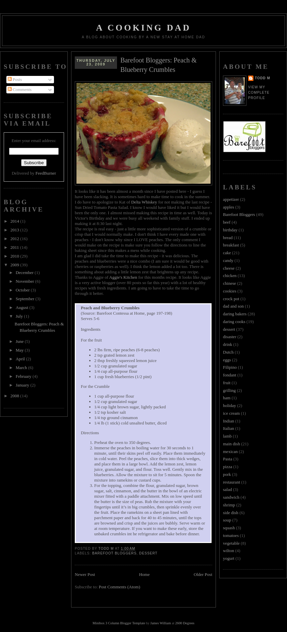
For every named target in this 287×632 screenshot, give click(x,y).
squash (229, 527)
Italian (228, 428)
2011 (15, 247)
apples (228, 207)
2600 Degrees (184, 623)
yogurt (228, 558)
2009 (15, 264)
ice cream (231, 413)
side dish (230, 512)
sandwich (231, 497)
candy (228, 260)
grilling (229, 390)
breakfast (231, 244)
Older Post (203, 574)
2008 (15, 395)
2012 (15, 238)
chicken (229, 275)
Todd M (262, 78)
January (23, 385)
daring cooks (234, 321)
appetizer (231, 199)
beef (226, 222)
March (22, 367)
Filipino (230, 367)
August (23, 307)
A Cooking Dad (143, 28)
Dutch (228, 352)
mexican (230, 451)
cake (227, 252)
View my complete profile (259, 92)
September (26, 298)
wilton (228, 550)
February (24, 376)
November (25, 281)
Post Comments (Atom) (119, 586)
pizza (227, 466)
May (20, 350)
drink (227, 344)
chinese (229, 283)
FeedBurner (46, 173)
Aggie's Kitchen (123, 277)
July (20, 316)
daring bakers (234, 313)
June (20, 341)
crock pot (231, 298)
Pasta (227, 458)
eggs (227, 359)
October (23, 289)
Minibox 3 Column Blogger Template (119, 623)
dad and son (233, 306)
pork (227, 474)
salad (227, 489)
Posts (15, 79)
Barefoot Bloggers (114, 553)
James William (160, 623)
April (21, 358)
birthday (230, 229)
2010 (15, 256)
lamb (227, 436)
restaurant (231, 482)
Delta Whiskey (144, 202)
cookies (229, 291)
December (25, 272)
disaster (229, 336)
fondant (229, 374)
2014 (15, 221)
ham (226, 397)
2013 (15, 229)
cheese (229, 268)
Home (144, 574)
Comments (20, 89)
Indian (228, 420)
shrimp (229, 504)
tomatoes (231, 535)
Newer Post (85, 574)
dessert (148, 553)
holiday (229, 405)
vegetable (231, 543)
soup (227, 520)
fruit (226, 382)
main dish (231, 443)
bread (228, 237)
